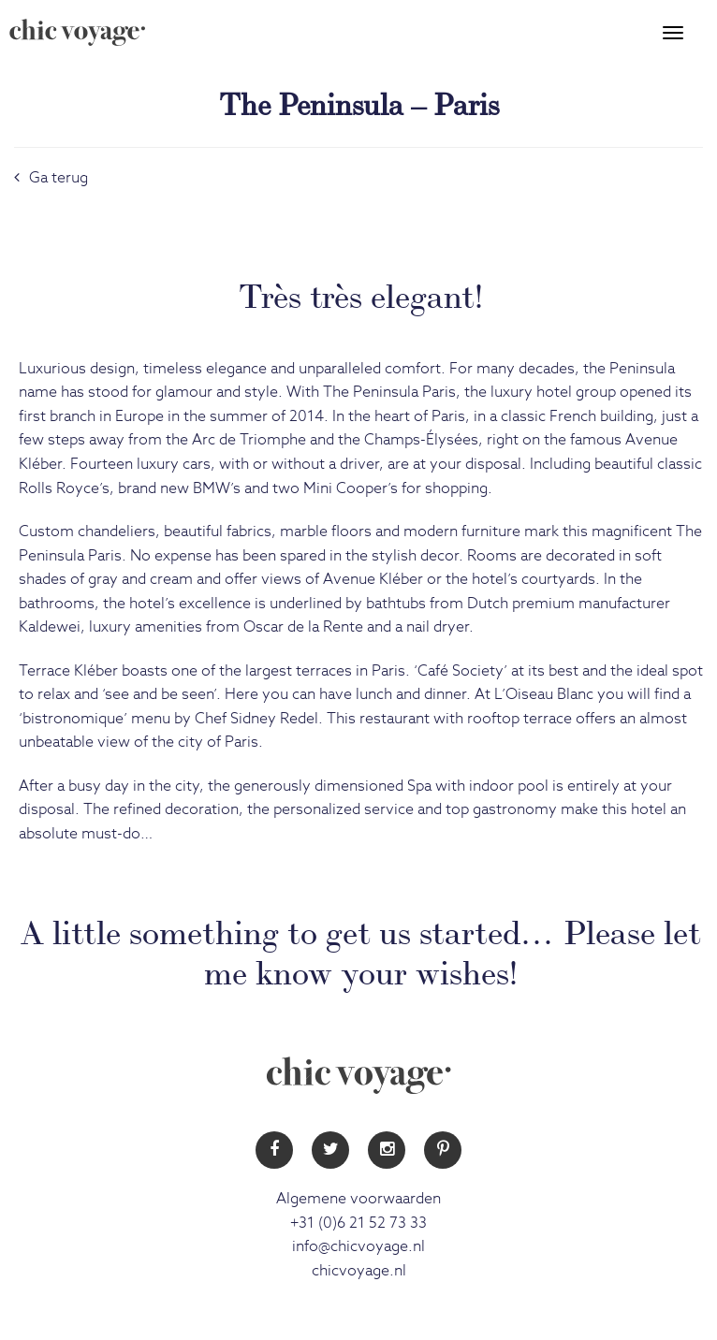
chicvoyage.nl (359, 1271)
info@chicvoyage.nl (358, 1246)
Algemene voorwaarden (358, 1198)
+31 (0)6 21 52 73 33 (358, 1223)
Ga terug (51, 178)
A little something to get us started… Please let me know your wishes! (361, 949)
